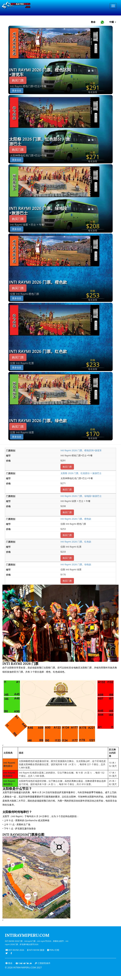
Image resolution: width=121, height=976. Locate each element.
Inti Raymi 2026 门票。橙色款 (38, 282)
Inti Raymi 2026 (15, 950)
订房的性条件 (42, 963)
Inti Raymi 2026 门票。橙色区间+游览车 (40, 72)
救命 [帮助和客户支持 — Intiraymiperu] (93, 21)
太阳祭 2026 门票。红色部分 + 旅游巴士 (39, 141)
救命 (9, 963)
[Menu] (113, 6)
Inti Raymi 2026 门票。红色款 (38, 351)
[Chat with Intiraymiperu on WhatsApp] (102, 22)
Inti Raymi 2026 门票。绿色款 (38, 420)
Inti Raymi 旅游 (35, 950)
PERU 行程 (53, 950)
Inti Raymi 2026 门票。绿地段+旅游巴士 (38, 210)
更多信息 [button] (16, 90)
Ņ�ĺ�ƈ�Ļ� (24, 963)
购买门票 (18, 80)
